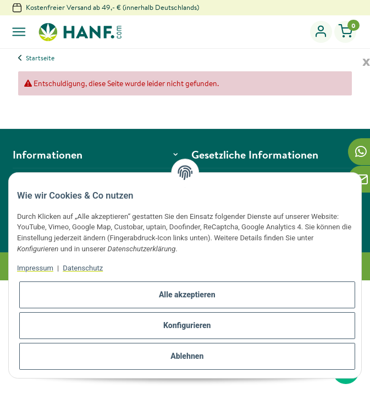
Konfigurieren (187, 325)
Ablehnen (186, 356)
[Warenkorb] (345, 31)
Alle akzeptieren (187, 294)
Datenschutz (83, 268)
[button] (321, 31)
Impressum (35, 268)
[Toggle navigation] (19, 32)
